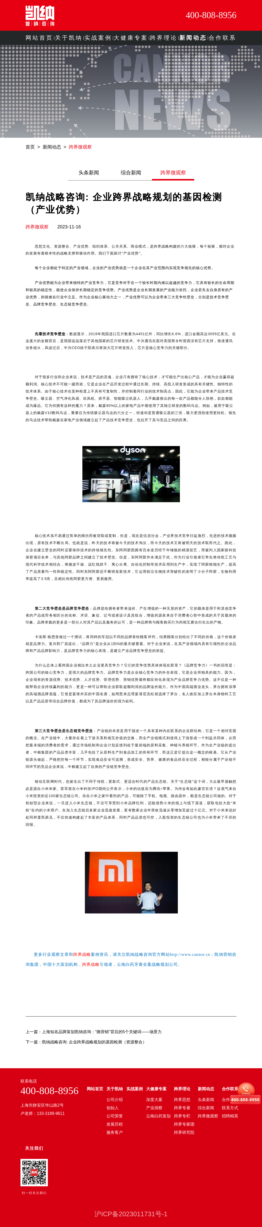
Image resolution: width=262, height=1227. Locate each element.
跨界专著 (182, 1108)
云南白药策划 (158, 1116)
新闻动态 (193, 38)
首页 (30, 147)
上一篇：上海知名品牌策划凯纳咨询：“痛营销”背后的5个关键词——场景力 (94, 1032)
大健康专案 (131, 38)
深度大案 (154, 1099)
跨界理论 (164, 38)
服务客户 (114, 1132)
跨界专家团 (184, 1124)
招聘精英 (230, 1116)
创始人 (112, 1108)
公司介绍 (114, 1099)
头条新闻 (89, 172)
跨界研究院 (184, 1132)
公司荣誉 (114, 1116)
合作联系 (222, 38)
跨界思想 (182, 1099)
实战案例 (98, 38)
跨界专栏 (182, 1116)
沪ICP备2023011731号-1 (130, 1214)
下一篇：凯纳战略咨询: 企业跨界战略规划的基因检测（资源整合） (86, 1042)
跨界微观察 (80, 147)
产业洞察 (154, 1108)
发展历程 (114, 1124)
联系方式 (230, 1108)
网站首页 (39, 38)
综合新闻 (131, 172)
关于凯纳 (69, 38)
